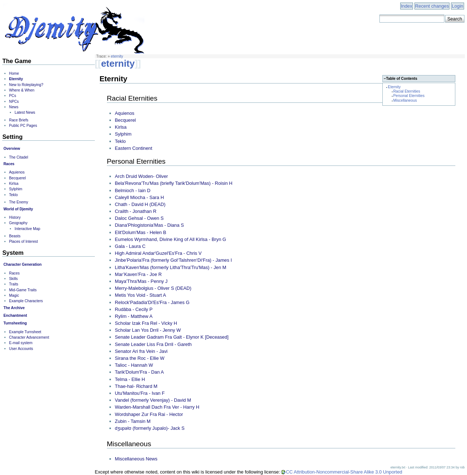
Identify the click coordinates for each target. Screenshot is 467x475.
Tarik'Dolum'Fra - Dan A (139, 372)
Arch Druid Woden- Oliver (141, 176)
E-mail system (20, 343)
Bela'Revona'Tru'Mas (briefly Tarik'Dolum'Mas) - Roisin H (173, 183)
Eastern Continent (133, 148)
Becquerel (125, 120)
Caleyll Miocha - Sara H (139, 197)
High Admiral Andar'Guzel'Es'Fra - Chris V (158, 253)
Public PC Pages (23, 126)
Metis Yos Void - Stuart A (140, 295)
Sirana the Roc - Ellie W (140, 358)
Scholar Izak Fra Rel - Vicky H (146, 323)
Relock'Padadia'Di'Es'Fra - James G (152, 302)
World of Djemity (18, 209)
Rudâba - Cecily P (134, 309)
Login (457, 6)
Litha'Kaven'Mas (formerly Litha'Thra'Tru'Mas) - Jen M (170, 267)
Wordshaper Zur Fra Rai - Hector (149, 414)
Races (8, 164)
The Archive (13, 308)
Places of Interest (23, 242)
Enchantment (15, 316)
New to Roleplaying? (26, 85)
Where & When (21, 90)
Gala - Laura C (130, 246)
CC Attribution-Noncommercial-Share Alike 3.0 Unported (344, 472)
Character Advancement (29, 337)
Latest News (25, 112)
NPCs (14, 102)
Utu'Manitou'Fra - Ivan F (140, 393)
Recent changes (432, 6)
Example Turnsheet (25, 332)
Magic (14, 295)
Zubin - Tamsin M (133, 421)
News (14, 107)
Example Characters (26, 301)
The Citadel (18, 157)
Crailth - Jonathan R (136, 211)
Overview (11, 149)
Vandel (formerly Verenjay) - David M (153, 400)
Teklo (120, 141)
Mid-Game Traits (23, 290)
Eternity (394, 87)
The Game (16, 61)
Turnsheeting (15, 323)
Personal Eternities (409, 96)
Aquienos (124, 113)
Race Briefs (18, 120)
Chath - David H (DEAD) (140, 204)
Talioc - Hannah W (134, 365)
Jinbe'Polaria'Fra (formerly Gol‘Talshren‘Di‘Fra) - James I (173, 260)
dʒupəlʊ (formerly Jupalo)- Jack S (150, 428)
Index (406, 6)
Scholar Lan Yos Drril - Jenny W (148, 330)
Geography (18, 223)
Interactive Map (27, 229)
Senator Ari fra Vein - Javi (141, 351)
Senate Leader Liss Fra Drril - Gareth (153, 344)
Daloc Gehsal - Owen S (139, 218)
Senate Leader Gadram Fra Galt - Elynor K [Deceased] (172, 337)
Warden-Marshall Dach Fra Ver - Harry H (157, 407)
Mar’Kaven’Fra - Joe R (138, 274)
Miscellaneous (405, 100)
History (15, 217)
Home (14, 73)
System (12, 252)
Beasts (14, 236)
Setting (12, 136)
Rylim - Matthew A (134, 316)
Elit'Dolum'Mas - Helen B (140, 232)
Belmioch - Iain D (132, 190)
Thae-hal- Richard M (136, 386)
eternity (117, 56)
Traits (13, 284)
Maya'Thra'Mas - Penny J (141, 281)
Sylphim (123, 134)
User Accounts (21, 349)
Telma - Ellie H (130, 379)
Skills (13, 279)
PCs (12, 96)
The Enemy (18, 202)
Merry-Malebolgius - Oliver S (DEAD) (153, 288)
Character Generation (22, 264)
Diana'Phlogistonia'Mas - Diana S (149, 225)
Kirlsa (121, 127)
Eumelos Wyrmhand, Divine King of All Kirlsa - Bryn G (170, 239)
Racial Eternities (406, 91)
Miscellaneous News (136, 459)
